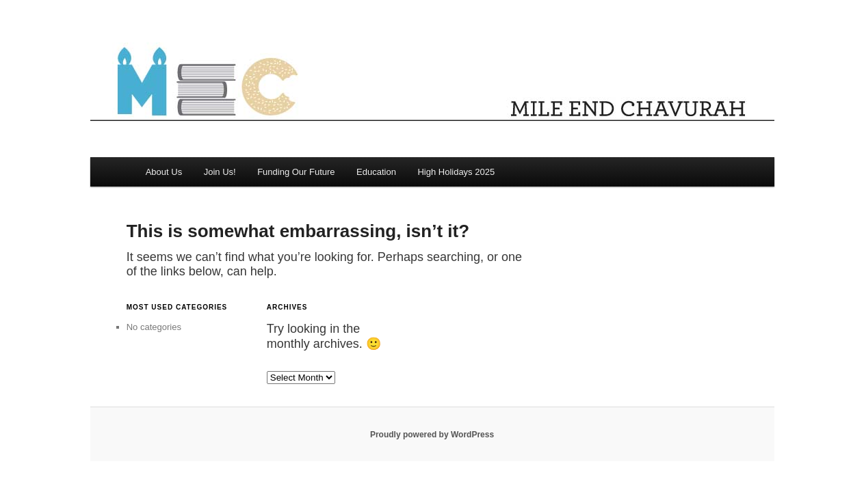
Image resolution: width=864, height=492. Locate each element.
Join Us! (220, 172)
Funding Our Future (296, 172)
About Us (164, 172)
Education (376, 172)
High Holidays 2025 (456, 172)
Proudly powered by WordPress (432, 434)
